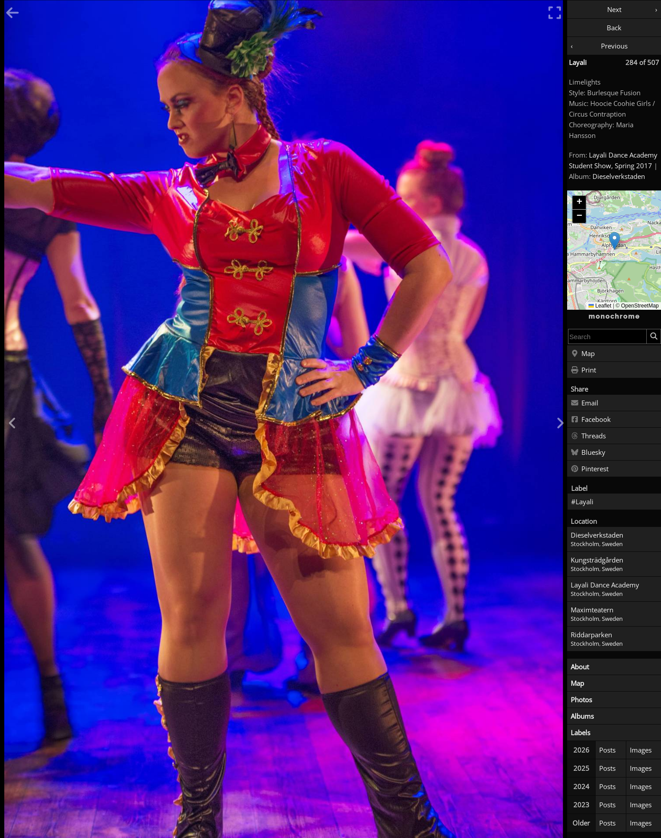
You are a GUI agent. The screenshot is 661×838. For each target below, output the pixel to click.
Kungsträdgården (597, 559)
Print (583, 370)
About (580, 666)
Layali (578, 62)
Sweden (612, 544)
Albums (582, 716)
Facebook (591, 420)
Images (641, 749)
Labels (580, 732)
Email (584, 403)
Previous (614, 45)
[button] (614, 241)
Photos (581, 699)
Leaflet (599, 306)
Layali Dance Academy (605, 584)
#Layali (582, 501)
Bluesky (588, 452)
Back (614, 27)
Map (583, 354)
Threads (588, 436)
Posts (607, 749)
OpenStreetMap (640, 306)
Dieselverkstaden (618, 176)
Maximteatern (592, 609)
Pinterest (590, 469)
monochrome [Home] (614, 316)
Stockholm (585, 544)
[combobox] (607, 336)
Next (614, 9)
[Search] (653, 336)
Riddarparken (591, 634)
